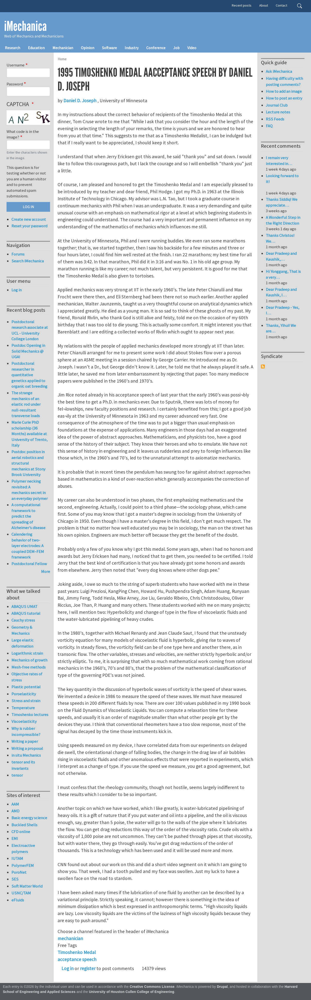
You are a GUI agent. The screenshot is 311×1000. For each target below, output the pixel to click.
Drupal (222, 987)
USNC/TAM (21, 893)
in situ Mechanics (26, 755)
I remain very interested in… (279, 160)
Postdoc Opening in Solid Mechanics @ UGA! (28, 351)
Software (109, 47)
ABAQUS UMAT (24, 606)
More (45, 571)
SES (14, 879)
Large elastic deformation (22, 643)
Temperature (23, 707)
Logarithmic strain (27, 653)
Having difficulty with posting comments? (284, 81)
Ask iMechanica (279, 71)
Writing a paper (24, 741)
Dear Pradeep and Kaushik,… (281, 256)
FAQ (269, 125)
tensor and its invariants (23, 765)
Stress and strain (25, 700)
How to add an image (284, 91)
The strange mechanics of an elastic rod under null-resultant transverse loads (26, 404)
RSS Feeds (275, 119)
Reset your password (29, 226)
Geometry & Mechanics (21, 630)
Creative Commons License (152, 987)
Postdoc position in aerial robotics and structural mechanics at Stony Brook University (28, 463)
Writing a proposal (27, 748)
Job (176, 47)
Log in (67, 968)
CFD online (20, 831)
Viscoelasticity (24, 721)
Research (12, 47)
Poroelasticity (23, 694)
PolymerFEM (22, 865)
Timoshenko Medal (77, 952)
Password (15, 84)
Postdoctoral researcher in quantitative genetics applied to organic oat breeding (29, 375)
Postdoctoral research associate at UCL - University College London (29, 330)
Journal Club (277, 105)
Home (62, 59)
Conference (155, 47)
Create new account (28, 219)
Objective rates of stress (26, 677)
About (263, 5)
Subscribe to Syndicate (263, 366)
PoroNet (18, 872)
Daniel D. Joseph (79, 100)
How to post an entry (284, 98)
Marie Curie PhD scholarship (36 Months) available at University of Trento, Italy (29, 434)
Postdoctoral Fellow (29, 563)
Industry (131, 47)
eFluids (17, 900)
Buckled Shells (24, 824)
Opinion (87, 47)
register (87, 968)
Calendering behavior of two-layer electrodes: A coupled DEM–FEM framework (27, 546)
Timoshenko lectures (29, 714)
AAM (15, 804)
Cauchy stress (23, 620)
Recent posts (241, 5)
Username (16, 65)
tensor (17, 775)
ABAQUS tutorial (25, 613)
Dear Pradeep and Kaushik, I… (281, 292)
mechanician (70, 938)
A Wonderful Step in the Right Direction (283, 220)
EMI (14, 838)
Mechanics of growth (29, 660)
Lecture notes (278, 112)
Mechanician (62, 47)
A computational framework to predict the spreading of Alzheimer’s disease (28, 516)
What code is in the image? (23, 134)
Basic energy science (29, 817)
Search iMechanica (27, 261)
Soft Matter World (27, 886)
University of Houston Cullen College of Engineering (131, 992)
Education (36, 47)
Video (191, 47)
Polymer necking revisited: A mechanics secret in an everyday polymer (29, 489)
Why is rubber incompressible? (25, 731)
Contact (281, 5)
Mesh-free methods (28, 667)
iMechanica (25, 26)
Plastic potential (26, 686)
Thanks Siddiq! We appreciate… (281, 202)
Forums (18, 254)
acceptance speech (77, 959)
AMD (15, 811)
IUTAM (17, 858)
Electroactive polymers (23, 848)
